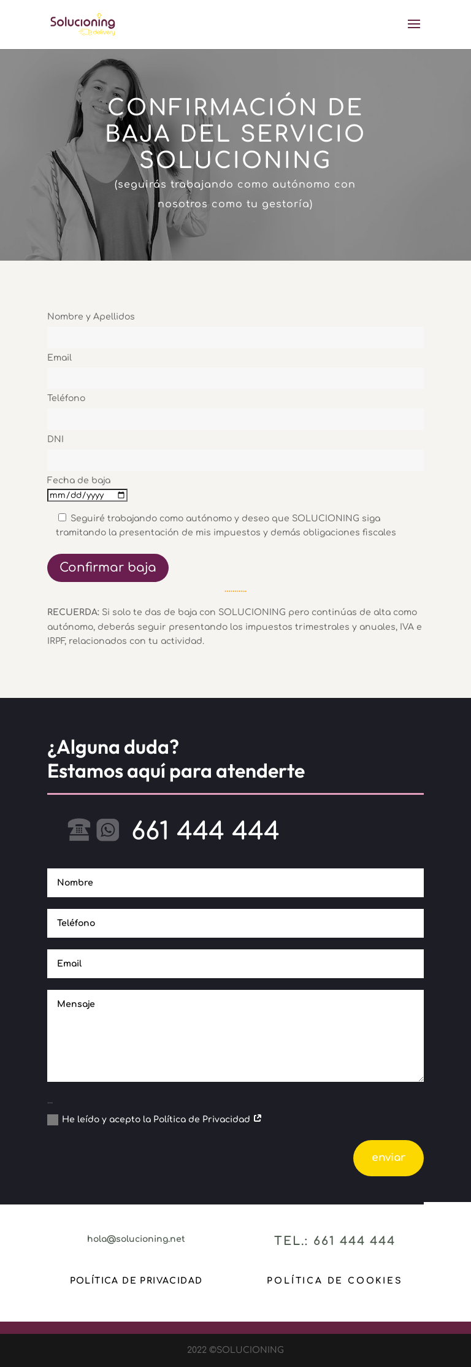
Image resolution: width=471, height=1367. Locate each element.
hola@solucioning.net (136, 1239)
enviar (388, 1157)
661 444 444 (205, 831)
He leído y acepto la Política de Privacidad (154, 1119)
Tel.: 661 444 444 (335, 1241)
